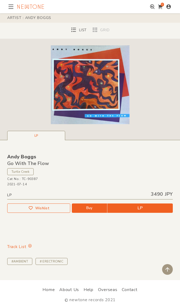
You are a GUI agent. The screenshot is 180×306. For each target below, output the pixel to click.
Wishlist (38, 208)
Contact (129, 290)
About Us (69, 290)
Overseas (108, 290)
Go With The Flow (28, 163)
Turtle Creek (20, 172)
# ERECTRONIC (51, 261)
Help (88, 290)
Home (48, 290)
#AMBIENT (19, 261)
